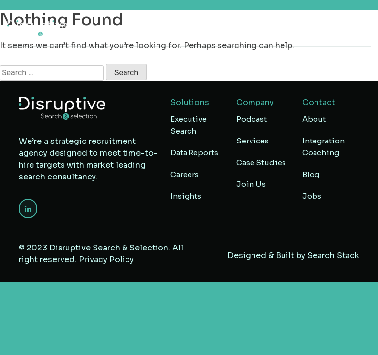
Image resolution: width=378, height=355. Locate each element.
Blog (310, 174)
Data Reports (194, 152)
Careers (184, 174)
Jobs (311, 196)
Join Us (251, 184)
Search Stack (333, 255)
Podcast (251, 119)
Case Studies (261, 162)
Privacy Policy (106, 259)
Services (252, 140)
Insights (185, 196)
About (314, 119)
